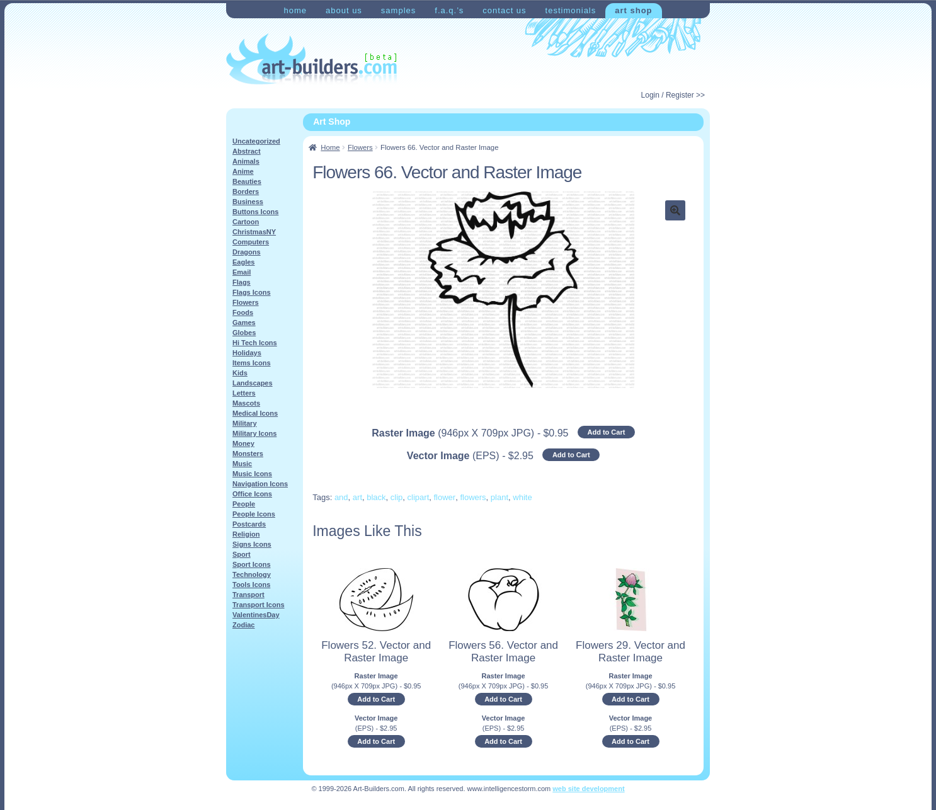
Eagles (243, 262)
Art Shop (633, 10)
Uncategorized (256, 141)
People (243, 504)
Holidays (246, 353)
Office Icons (252, 494)
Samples (398, 10)
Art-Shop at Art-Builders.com (311, 59)
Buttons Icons (255, 211)
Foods (242, 312)
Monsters (247, 453)
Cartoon (245, 221)
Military (244, 423)
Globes (244, 332)
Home (295, 10)
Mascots (246, 403)
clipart (419, 497)
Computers (250, 242)
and (341, 497)
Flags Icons (251, 292)
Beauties (246, 181)
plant (499, 497)
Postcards (249, 524)
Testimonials (570, 10)
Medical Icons (255, 413)
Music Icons (252, 473)
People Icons (253, 514)
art (357, 497)
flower (445, 497)
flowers (473, 497)
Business (247, 201)
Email (241, 272)
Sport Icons (251, 564)
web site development (588, 788)
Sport (241, 554)
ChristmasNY (254, 232)
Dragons (246, 252)
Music (242, 463)
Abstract (246, 151)
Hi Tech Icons (254, 342)
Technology (251, 574)
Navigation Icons (260, 484)
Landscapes (252, 383)
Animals (246, 161)
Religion (246, 534)
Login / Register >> (673, 95)
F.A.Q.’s (449, 10)
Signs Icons (251, 544)
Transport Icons (258, 604)
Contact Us (504, 10)
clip (397, 497)
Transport (248, 594)
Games (244, 322)
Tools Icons (251, 584)
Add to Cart (606, 432)
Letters (244, 393)
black (376, 497)
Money (243, 443)
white (522, 497)
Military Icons (254, 433)
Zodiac (243, 625)
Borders (245, 191)
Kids (240, 373)
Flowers (360, 147)
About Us (344, 10)
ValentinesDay (256, 615)
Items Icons (251, 363)
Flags (241, 282)
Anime (243, 171)
